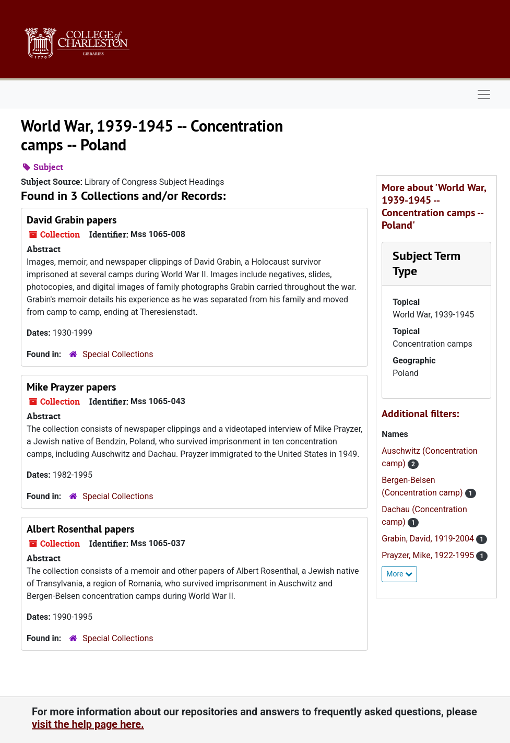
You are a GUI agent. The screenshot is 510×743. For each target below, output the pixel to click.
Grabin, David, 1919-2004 (429, 539)
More (399, 574)
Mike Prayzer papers (71, 387)
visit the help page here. (88, 724)
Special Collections (117, 354)
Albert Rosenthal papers (80, 529)
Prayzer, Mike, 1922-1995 (429, 555)
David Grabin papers (71, 220)
